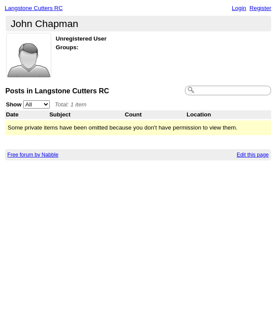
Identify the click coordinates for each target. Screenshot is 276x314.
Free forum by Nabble (33, 155)
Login (239, 8)
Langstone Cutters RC (34, 8)
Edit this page (253, 155)
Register (260, 8)
